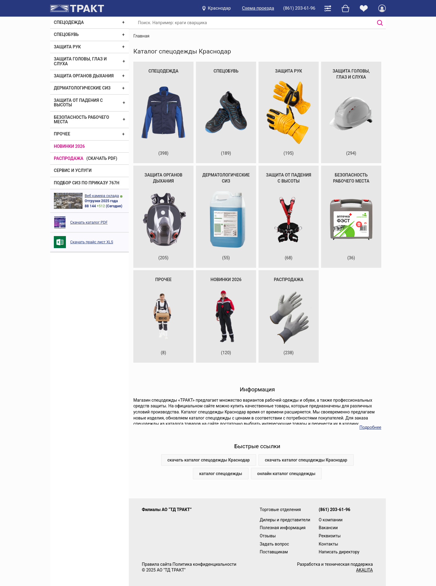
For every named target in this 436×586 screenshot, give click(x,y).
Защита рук (67, 46)
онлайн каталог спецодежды (286, 473)
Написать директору (339, 551)
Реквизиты (330, 535)
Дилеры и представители (285, 519)
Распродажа (68, 158)
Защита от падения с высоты (78, 102)
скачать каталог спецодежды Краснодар (209, 460)
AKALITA (364, 570)
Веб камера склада (102, 195)
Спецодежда (69, 22)
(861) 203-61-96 (299, 8)
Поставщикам (274, 551)
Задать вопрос (274, 544)
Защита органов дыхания (84, 75)
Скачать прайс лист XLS (91, 242)
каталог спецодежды (220, 473)
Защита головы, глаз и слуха (80, 61)
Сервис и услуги (73, 170)
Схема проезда (258, 8)
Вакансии (328, 527)
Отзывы (268, 535)
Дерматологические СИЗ (82, 88)
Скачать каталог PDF (89, 222)
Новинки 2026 (69, 146)
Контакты (328, 544)
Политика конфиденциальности (204, 564)
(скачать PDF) (101, 158)
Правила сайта (156, 564)
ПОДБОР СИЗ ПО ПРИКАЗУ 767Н (86, 182)
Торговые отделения (280, 509)
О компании (331, 519)
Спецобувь (66, 34)
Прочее (62, 133)
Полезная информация (283, 527)
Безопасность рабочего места (81, 119)
